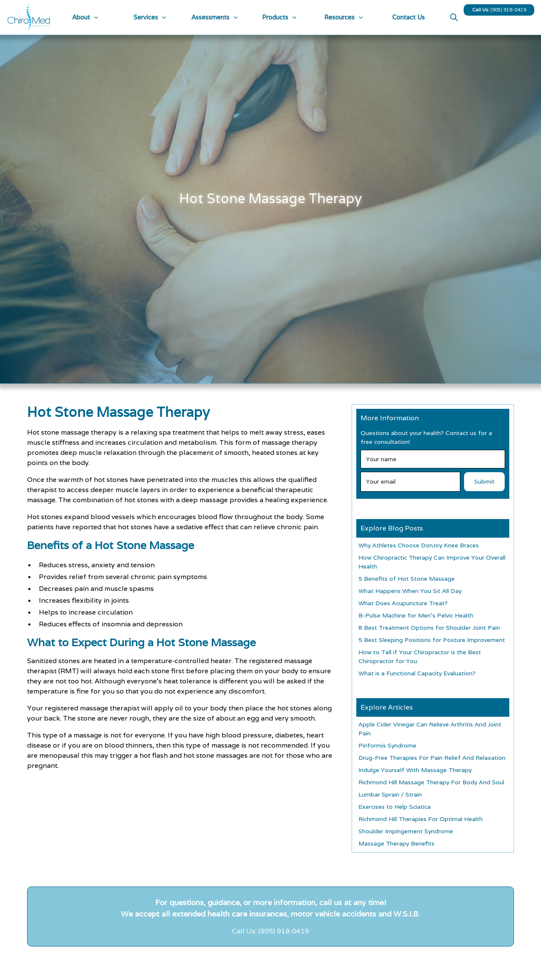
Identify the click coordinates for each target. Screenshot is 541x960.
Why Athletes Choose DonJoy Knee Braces (418, 545)
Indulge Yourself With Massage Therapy (415, 770)
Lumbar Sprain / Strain (390, 794)
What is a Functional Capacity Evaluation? (416, 673)
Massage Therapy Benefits (396, 843)
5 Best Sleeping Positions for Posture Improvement (431, 640)
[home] (26, 17)
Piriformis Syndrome (387, 745)
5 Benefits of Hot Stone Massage (406, 578)
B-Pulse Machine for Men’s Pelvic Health (415, 615)
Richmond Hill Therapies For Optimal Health (420, 819)
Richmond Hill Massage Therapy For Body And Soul (431, 782)
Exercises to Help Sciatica (394, 806)
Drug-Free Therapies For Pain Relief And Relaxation (431, 757)
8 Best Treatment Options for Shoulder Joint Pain (429, 627)
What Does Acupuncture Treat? (403, 603)
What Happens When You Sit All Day (410, 591)
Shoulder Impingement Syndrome (405, 831)
